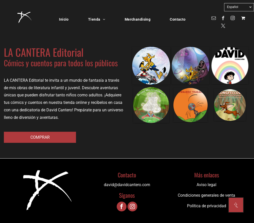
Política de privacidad (206, 205)
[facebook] (223, 19)
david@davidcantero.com (127, 184)
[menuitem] (65, 19)
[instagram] (233, 19)
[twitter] (223, 26)
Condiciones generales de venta (206, 195)
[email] (213, 19)
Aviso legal (206, 184)
